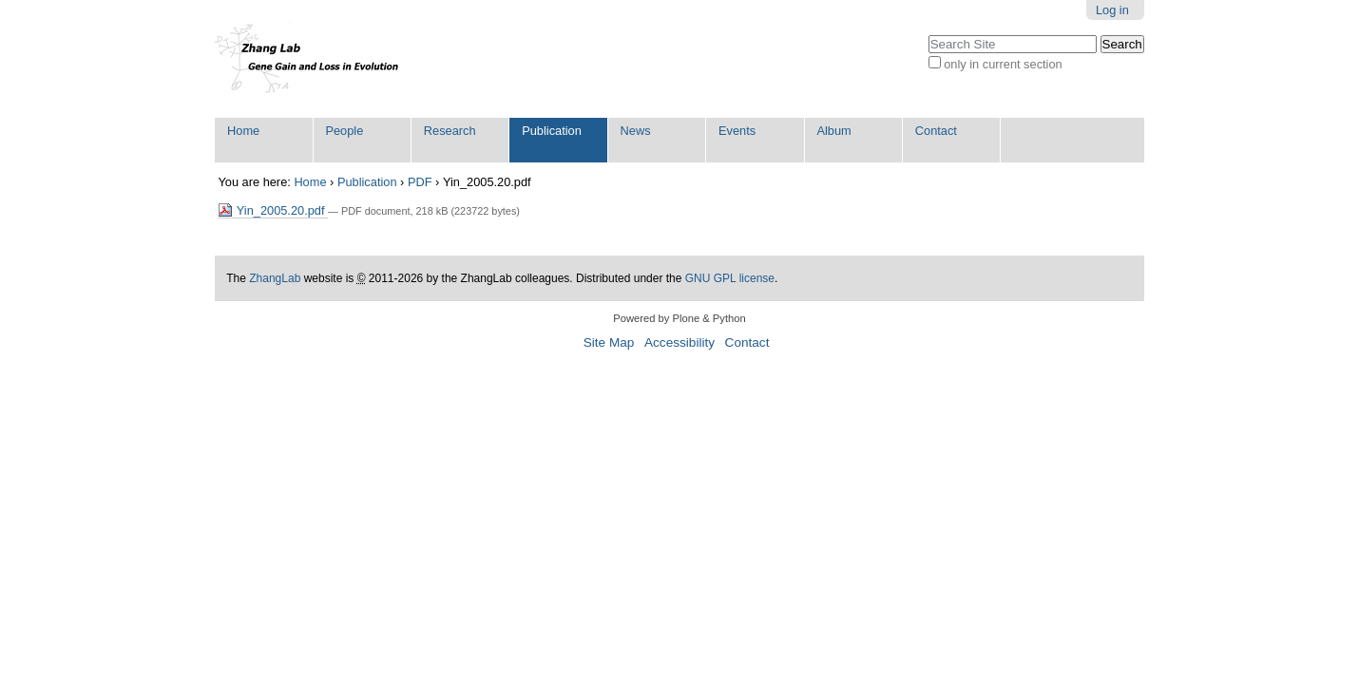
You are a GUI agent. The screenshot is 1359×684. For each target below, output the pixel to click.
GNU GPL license (730, 278)
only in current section (1003, 64)
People (344, 131)
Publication (552, 131)
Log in (1112, 10)
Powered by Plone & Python (679, 318)
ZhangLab (274, 278)
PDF (420, 182)
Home (243, 131)
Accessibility (679, 342)
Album (833, 131)
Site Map (609, 342)
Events (737, 131)
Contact (936, 131)
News (636, 131)
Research (450, 131)
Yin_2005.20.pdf (273, 210)
